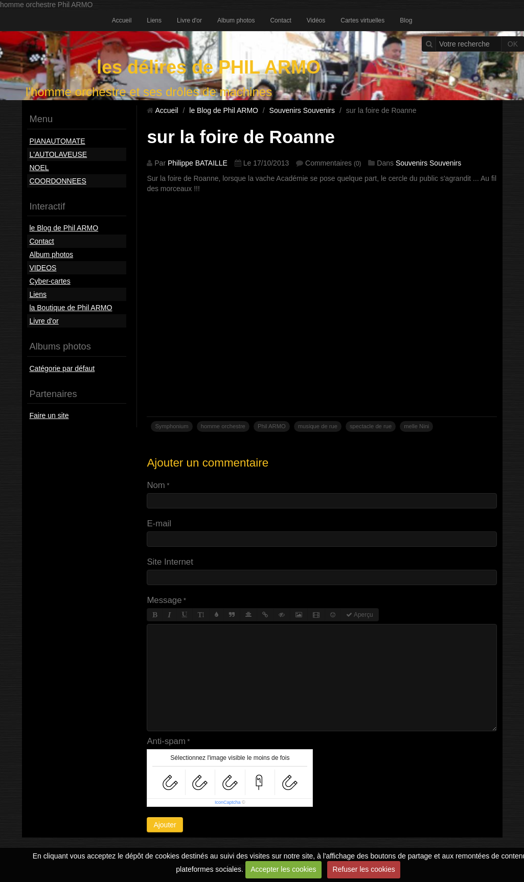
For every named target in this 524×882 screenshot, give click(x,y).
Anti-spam (166, 741)
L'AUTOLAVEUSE (58, 154)
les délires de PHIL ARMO (209, 67)
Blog (406, 20)
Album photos (236, 20)
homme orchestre (223, 426)
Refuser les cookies (364, 869)
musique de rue (317, 426)
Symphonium (171, 426)
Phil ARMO (272, 426)
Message (164, 600)
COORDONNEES (58, 181)
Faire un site (49, 415)
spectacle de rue (371, 426)
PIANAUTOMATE (57, 141)
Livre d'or (189, 20)
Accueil (122, 20)
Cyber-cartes (50, 281)
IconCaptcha (228, 802)
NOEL (39, 168)
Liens (154, 20)
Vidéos (316, 20)
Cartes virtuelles (362, 20)
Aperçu (359, 614)
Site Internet (170, 562)
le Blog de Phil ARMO (64, 228)
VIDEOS (43, 268)
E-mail (159, 523)
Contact (280, 20)
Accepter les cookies (283, 869)
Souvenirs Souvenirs (302, 110)
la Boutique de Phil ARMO (71, 308)
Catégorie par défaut (62, 368)
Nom (156, 485)
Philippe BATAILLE (197, 163)
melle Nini (416, 426)
